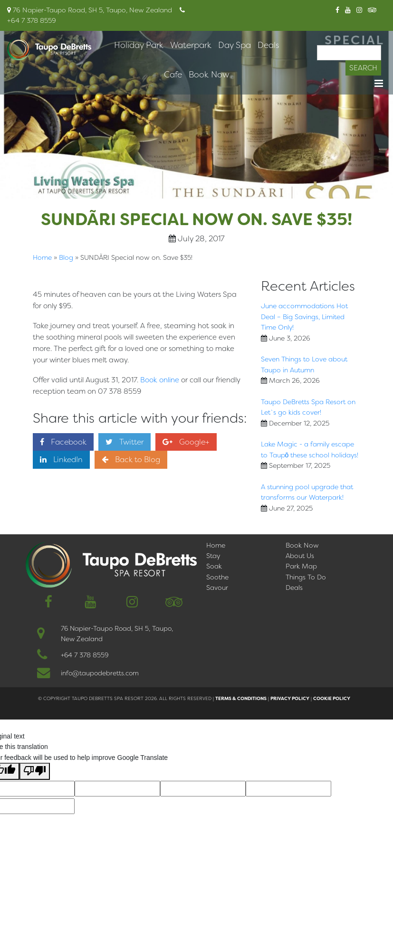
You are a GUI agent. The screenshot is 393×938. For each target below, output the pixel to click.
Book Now (209, 74)
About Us (300, 555)
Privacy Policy (289, 698)
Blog (66, 257)
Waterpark (190, 45)
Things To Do (306, 577)
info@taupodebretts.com (100, 673)
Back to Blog (131, 459)
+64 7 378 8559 (84, 655)
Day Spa (234, 45)
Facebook (63, 442)
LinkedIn (61, 459)
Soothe (217, 577)
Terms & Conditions (241, 698)
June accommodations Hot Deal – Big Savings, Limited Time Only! (304, 317)
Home (42, 257)
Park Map (301, 566)
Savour (217, 587)
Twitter (124, 442)
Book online (159, 380)
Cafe (173, 74)
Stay (213, 555)
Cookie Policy (331, 698)
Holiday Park (138, 45)
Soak (214, 566)
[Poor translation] (34, 771)
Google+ (186, 442)
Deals (268, 45)
